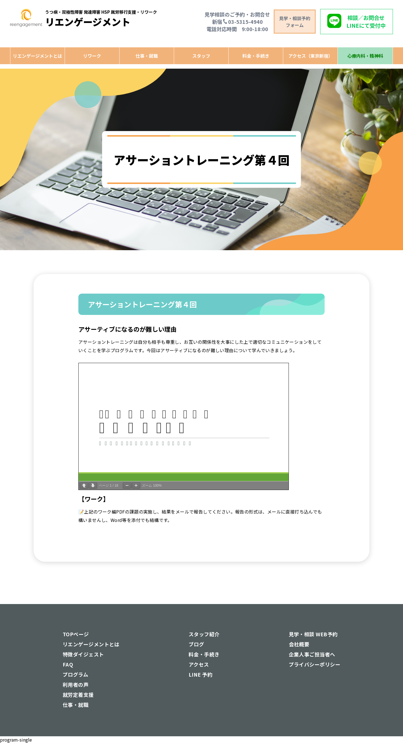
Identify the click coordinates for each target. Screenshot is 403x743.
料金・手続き (255, 55)
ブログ (196, 644)
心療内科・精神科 (365, 55)
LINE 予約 (200, 674)
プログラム (75, 674)
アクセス (199, 664)
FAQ (68, 664)
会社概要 (299, 644)
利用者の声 (75, 684)
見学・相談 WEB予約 (313, 634)
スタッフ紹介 (204, 634)
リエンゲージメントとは (37, 55)
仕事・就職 (146, 55)
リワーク (92, 55)
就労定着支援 (78, 694)
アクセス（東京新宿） (310, 55)
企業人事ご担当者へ (312, 654)
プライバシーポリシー (315, 664)
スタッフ (201, 55)
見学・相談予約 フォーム (294, 21)
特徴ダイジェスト (83, 654)
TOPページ (76, 634)
